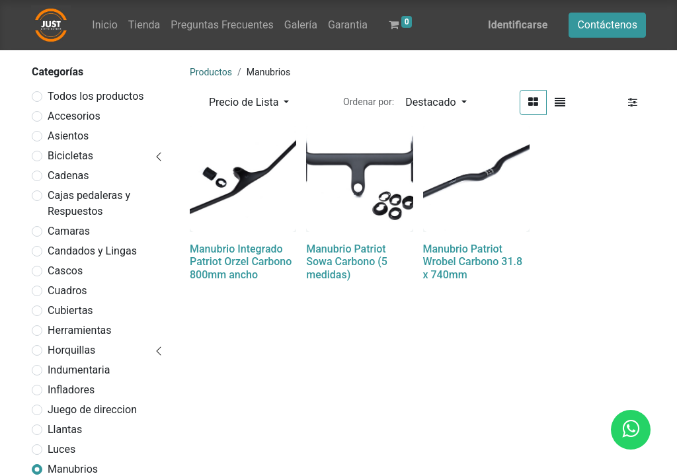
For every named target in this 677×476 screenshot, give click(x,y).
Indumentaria (79, 370)
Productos (211, 72)
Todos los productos (96, 96)
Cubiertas (70, 310)
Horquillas (71, 350)
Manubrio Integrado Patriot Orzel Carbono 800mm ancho (241, 261)
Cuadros (67, 290)
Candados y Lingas (92, 251)
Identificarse (517, 25)
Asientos (68, 136)
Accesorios (74, 116)
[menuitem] (104, 25)
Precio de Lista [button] (245, 102)
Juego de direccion (92, 409)
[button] (436, 102)
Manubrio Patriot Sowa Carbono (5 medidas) (346, 261)
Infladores (71, 389)
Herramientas (80, 330)
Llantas (65, 429)
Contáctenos (607, 25)
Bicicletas (70, 155)
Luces (61, 449)
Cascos (65, 270)
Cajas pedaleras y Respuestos (89, 203)
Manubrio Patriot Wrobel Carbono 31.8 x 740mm (473, 261)
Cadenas (68, 175)
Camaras (69, 231)
